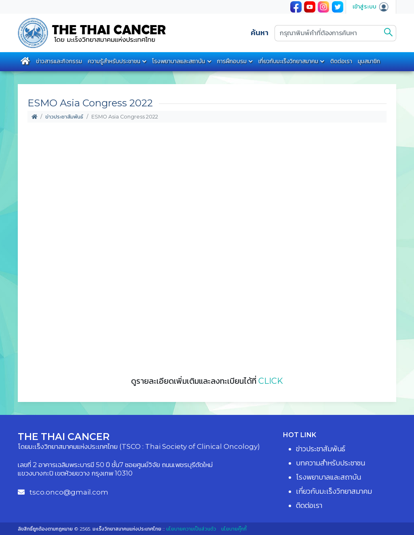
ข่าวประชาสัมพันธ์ (64, 117)
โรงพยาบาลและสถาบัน (328, 477)
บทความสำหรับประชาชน (330, 463)
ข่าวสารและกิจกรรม (59, 61)
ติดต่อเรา (341, 61)
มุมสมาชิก (369, 61)
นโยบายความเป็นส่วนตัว (191, 529)
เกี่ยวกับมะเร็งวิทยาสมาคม (288, 61)
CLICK (270, 381)
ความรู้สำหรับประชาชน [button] (114, 61)
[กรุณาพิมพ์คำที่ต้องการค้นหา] (328, 33)
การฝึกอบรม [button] (232, 61)
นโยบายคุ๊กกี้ (234, 529)
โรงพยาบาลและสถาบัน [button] (178, 61)
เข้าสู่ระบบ (371, 6)
